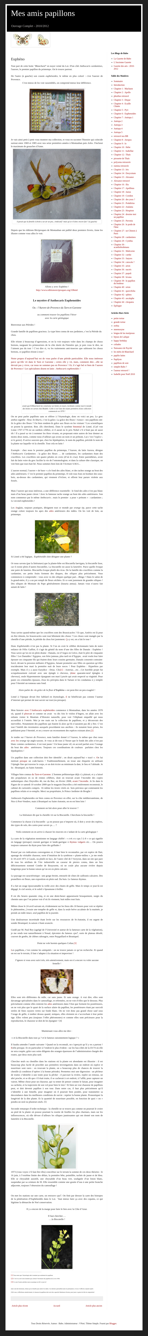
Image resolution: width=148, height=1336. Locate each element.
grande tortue (119, 322)
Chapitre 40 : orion (122, 287)
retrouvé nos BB (121, 136)
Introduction (119, 85)
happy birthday (120, 341)
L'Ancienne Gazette (122, 62)
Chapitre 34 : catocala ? (124, 262)
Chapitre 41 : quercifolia (124, 291)
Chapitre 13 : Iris (121, 169)
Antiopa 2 (118, 121)
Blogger (112, 1323)
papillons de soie (121, 363)
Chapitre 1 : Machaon (123, 88)
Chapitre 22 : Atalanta (123, 207)
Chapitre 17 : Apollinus (124, 188)
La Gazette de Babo (122, 58)
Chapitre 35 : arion (122, 266)
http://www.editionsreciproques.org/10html (57, 290)
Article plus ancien (94, 1306)
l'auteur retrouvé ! (121, 370)
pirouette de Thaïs (122, 158)
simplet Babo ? (120, 367)
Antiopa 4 (118, 128)
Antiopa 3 (118, 125)
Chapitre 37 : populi (122, 273)
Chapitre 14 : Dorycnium (125, 173)
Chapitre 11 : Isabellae (123, 151)
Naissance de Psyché (123, 348)
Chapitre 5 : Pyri (121, 110)
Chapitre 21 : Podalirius (124, 203)
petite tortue (119, 318)
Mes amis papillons (43, 13)
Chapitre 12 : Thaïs (122, 154)
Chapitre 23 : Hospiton (124, 210)
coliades (117, 344)
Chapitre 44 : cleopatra (124, 302)
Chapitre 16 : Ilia (121, 184)
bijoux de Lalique (121, 337)
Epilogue (118, 306)
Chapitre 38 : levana (122, 277)
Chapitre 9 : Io (120, 143)
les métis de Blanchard (124, 352)
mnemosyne (119, 329)
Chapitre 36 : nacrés (122, 269)
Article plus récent (20, 1306)
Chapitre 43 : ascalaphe (124, 298)
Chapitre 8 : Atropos (123, 140)
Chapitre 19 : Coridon (123, 196)
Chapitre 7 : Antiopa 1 (123, 117)
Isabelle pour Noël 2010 (124, 374)
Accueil (56, 1306)
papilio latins (119, 355)
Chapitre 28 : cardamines (125, 237)
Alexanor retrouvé (122, 181)
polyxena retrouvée (122, 162)
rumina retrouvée (121, 166)
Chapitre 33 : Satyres (123, 258)
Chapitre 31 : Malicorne (124, 251)
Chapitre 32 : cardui (122, 255)
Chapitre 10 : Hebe (122, 147)
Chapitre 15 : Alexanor (124, 177)
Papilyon (118, 359)
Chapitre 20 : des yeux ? (124, 199)
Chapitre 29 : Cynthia (123, 241)
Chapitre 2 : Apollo (122, 92)
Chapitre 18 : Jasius (122, 192)
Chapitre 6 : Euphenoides (125, 113)
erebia (116, 326)
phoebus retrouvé (121, 96)
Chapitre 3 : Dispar (122, 100)
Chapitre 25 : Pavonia (123, 221)
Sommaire (118, 81)
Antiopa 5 (118, 132)
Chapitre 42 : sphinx (123, 294)
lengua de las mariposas (124, 333)
